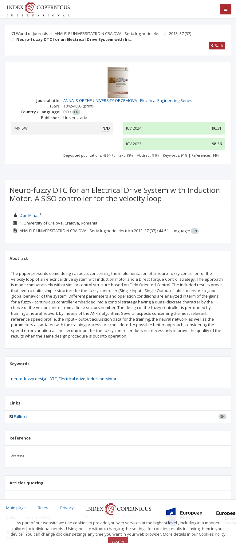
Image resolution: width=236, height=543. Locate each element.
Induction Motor (101, 378)
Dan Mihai (29, 215)
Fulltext (20, 416)
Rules (43, 507)
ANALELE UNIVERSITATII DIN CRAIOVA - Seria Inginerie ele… (108, 33)
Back (217, 45)
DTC (53, 378)
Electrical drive (72, 378)
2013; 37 (180, 33)
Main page (16, 507)
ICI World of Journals (29, 33)
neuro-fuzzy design (29, 378)
